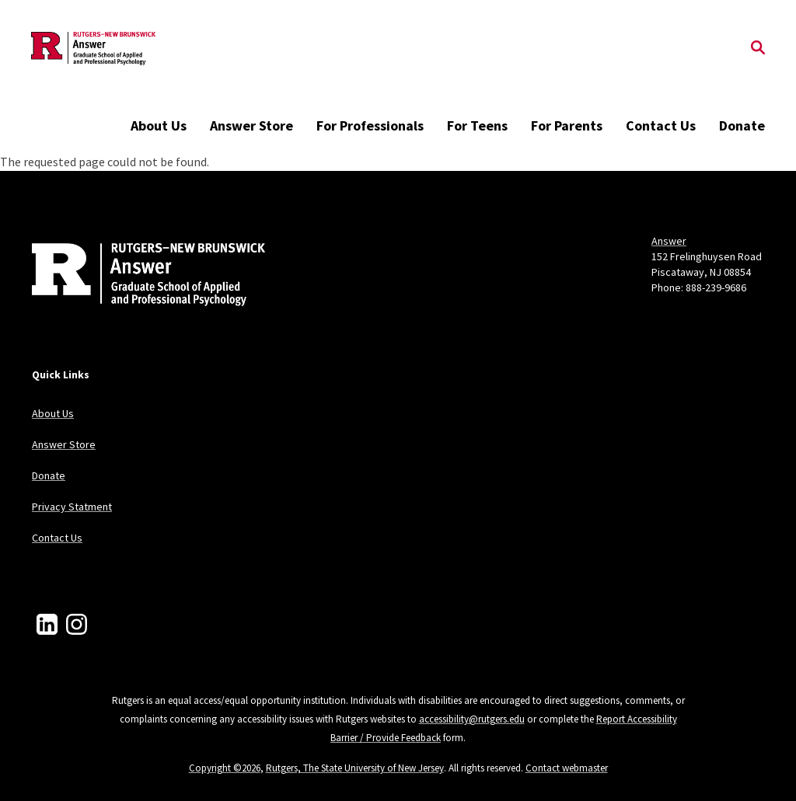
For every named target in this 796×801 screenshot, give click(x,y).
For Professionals (370, 125)
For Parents (566, 125)
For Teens (477, 125)
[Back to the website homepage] (93, 48)
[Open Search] (758, 49)
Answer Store (251, 125)
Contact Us (661, 125)
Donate (742, 125)
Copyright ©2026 (224, 768)
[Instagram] (76, 624)
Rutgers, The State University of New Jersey (355, 768)
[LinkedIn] (47, 624)
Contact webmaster (566, 768)
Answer (668, 241)
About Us (159, 125)
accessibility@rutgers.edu (472, 719)
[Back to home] (134, 276)
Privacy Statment (72, 507)
